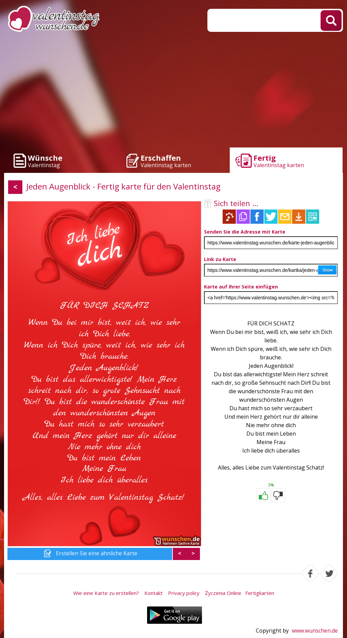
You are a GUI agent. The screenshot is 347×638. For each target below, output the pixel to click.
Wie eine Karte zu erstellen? (106, 593)
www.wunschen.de (315, 630)
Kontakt (153, 593)
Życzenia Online (223, 593)
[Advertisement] (173, 91)
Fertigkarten (259, 593)
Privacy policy (184, 593)
